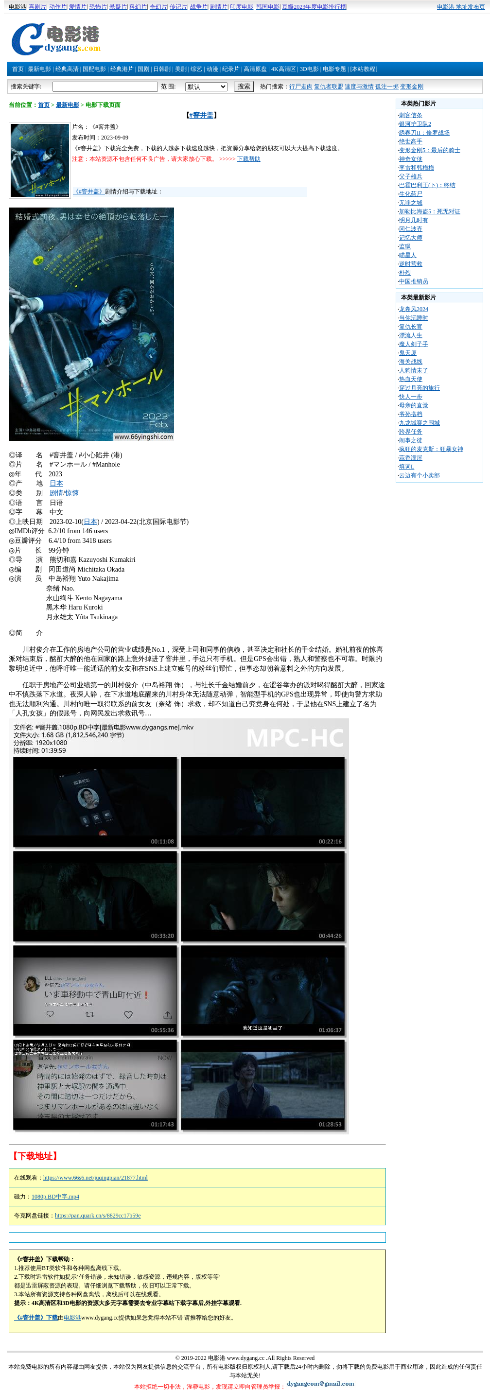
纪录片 (231, 69)
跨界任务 (410, 431)
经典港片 (122, 69)
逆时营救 (410, 264)
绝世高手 (410, 141)
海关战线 (410, 361)
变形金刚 (411, 86)
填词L (406, 466)
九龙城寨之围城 (419, 422)
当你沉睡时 (413, 317)
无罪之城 (410, 202)
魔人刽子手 (413, 344)
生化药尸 (410, 194)
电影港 (72, 1317)
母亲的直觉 (413, 405)
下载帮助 (249, 159)
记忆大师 (410, 237)
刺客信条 (410, 115)
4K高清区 (283, 69)
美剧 (181, 69)
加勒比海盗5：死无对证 (429, 211)
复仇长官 (410, 326)
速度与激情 (359, 86)
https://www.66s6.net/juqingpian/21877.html (95, 1177)
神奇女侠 (410, 159)
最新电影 (39, 69)
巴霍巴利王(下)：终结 (427, 185)
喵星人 (408, 255)
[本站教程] (363, 69)
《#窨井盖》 (89, 191)
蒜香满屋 (410, 457)
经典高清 (67, 69)
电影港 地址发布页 (461, 6)
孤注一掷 (387, 86)
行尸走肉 (301, 86)
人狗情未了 (413, 370)
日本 (56, 483)
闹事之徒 (410, 440)
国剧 (143, 69)
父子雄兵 (410, 176)
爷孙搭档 (410, 414)
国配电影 (94, 69)
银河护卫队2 (415, 124)
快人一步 (410, 396)
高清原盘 (255, 69)
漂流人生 (410, 335)
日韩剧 (162, 69)
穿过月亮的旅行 (419, 387)
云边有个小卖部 (419, 475)
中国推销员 (413, 281)
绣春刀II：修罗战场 (424, 132)
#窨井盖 (201, 115)
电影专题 (334, 69)
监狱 (405, 246)
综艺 (196, 69)
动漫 (212, 69)
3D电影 (309, 69)
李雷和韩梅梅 (416, 167)
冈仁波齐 (410, 229)
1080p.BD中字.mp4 (55, 1196)
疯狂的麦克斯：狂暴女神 (431, 449)
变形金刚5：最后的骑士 (429, 150)
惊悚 (72, 493)
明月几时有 (413, 220)
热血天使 (410, 379)
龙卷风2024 (413, 309)
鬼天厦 (408, 352)
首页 (18, 69)
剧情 (56, 493)
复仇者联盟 (328, 86)
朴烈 (405, 272)
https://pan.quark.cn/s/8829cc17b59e (98, 1215)
